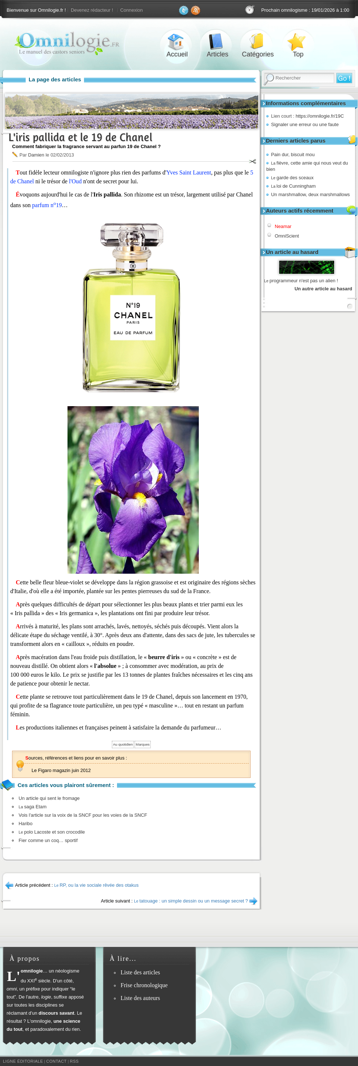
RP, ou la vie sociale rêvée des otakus (96, 885)
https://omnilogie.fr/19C (320, 116)
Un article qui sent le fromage (49, 798)
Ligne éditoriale (23, 1061)
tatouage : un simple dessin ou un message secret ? (191, 901)
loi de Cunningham (293, 186)
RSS (74, 1061)
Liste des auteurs (140, 998)
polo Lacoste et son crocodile (52, 832)
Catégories (258, 41)
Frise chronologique (144, 985)
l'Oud (75, 181)
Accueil (177, 41)
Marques (143, 744)
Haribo (26, 823)
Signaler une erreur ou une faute (305, 124)
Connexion (131, 10)
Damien (36, 155)
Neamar (283, 226)
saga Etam (33, 806)
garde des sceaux (292, 177)
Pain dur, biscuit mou (293, 154)
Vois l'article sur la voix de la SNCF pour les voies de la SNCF (83, 815)
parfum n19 (47, 205)
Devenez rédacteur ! (92, 10)
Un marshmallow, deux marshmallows (310, 194)
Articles (217, 41)
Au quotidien (123, 744)
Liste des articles (140, 972)
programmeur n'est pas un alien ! (301, 280)
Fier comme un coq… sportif (48, 840)
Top (298, 41)
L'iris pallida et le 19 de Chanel (80, 137)
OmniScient (287, 236)
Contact (56, 1061)
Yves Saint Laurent (189, 172)
